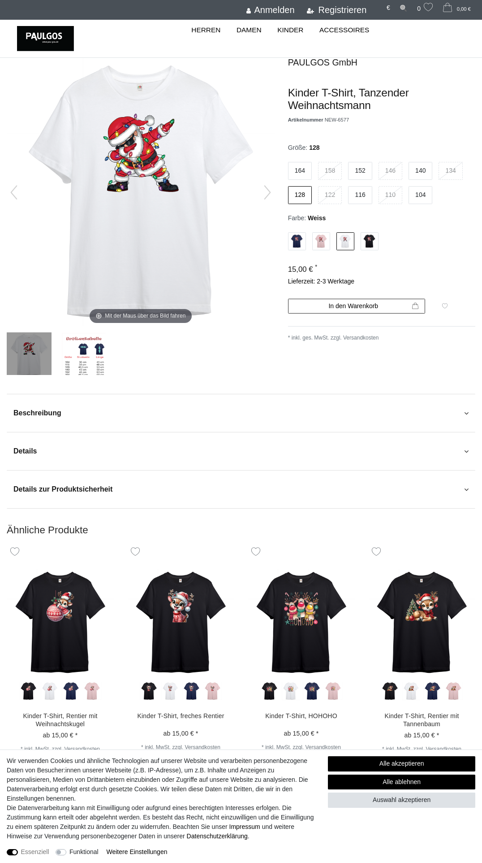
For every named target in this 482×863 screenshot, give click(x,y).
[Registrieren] (335, 10)
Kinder (290, 30)
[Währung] (387, 8)
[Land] (376, 3)
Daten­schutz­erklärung (217, 836)
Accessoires (344, 30)
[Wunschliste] (425, 8)
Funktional (84, 851)
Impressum (244, 826)
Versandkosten (361, 338)
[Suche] (403, 8)
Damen (249, 30)
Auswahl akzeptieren (401, 799)
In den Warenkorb (373, 306)
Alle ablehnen (402, 781)
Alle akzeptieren (401, 763)
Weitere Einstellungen (137, 851)
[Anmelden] (269, 10)
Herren (205, 30)
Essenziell (35, 851)
